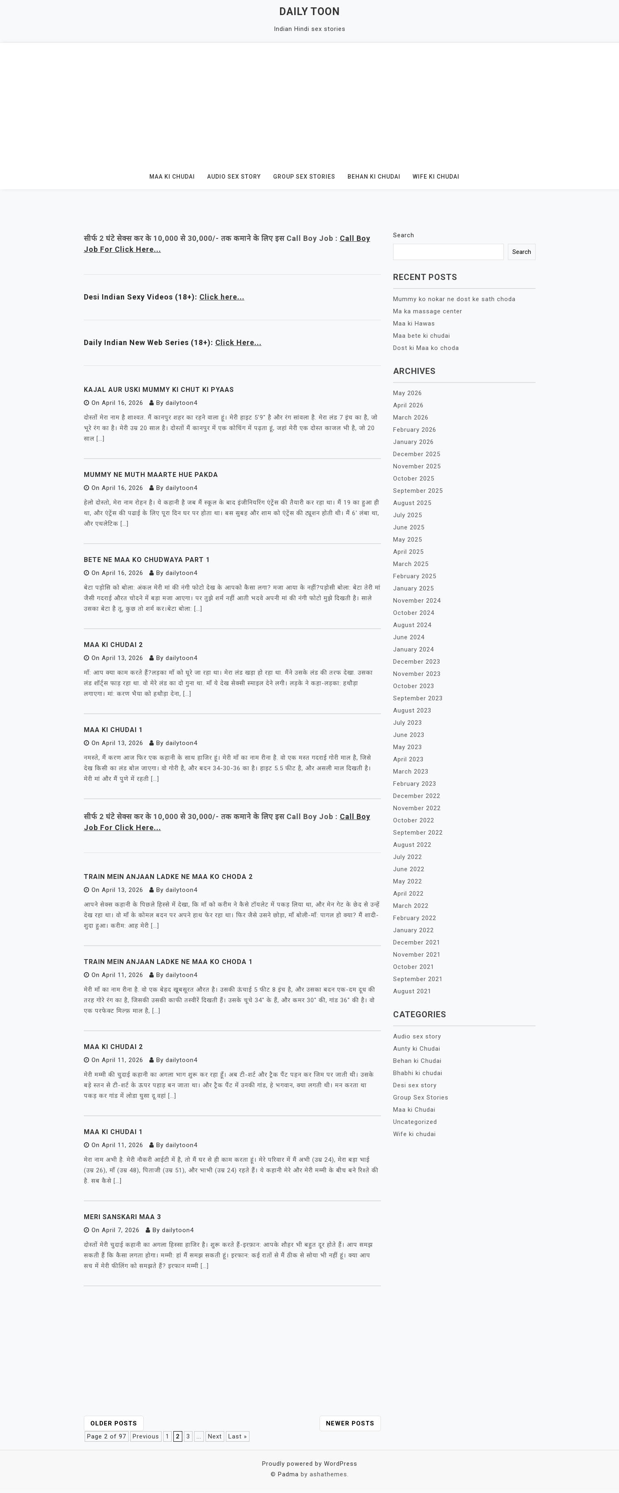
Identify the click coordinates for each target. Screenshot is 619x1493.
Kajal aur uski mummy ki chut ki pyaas (159, 389)
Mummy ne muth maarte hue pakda (151, 475)
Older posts (113, 1423)
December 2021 (416, 942)
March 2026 (411, 417)
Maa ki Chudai (172, 176)
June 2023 (408, 735)
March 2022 (411, 905)
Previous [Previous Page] (146, 1436)
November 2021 (417, 954)
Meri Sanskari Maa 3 (122, 1217)
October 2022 (413, 820)
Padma (288, 1474)
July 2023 (407, 722)
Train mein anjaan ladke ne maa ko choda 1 (168, 962)
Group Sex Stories (304, 176)
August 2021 (412, 991)
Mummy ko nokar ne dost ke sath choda (454, 299)
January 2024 (413, 649)
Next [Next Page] (215, 1436)
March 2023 (411, 771)
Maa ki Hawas (414, 323)
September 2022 (418, 832)
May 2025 (407, 539)
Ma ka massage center (427, 311)
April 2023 (408, 759)
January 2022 (413, 930)
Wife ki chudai (436, 176)
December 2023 (416, 661)
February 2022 (414, 918)
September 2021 (418, 979)
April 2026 (408, 405)
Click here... (222, 297)
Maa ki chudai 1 (113, 1132)
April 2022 (408, 893)
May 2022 (407, 881)
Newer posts (350, 1423)
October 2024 (413, 612)
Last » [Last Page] (237, 1436)
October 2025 (413, 478)
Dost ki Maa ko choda (426, 348)
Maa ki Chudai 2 (113, 645)
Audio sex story (234, 176)
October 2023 (413, 686)
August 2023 (412, 710)
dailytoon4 (181, 403)
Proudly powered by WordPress (309, 1463)
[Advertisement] (310, 104)
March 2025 (411, 564)
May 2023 (407, 747)
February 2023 (414, 783)
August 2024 (412, 625)
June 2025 (408, 527)
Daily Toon (309, 11)
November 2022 (417, 808)
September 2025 (418, 490)
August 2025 (412, 503)
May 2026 (407, 393)
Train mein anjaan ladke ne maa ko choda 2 (168, 877)
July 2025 (407, 515)
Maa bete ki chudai (421, 335)
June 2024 (408, 637)
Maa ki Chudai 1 (113, 730)
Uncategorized (415, 1122)
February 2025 (414, 576)
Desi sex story (415, 1085)
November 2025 (417, 466)
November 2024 (417, 600)
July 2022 (407, 857)
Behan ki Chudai (374, 176)
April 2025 (408, 551)
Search (403, 235)
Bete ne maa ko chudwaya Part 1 (147, 560)
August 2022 (412, 844)
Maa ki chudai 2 (113, 1047)
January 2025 (413, 588)
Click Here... (238, 342)
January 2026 (413, 442)
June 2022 (408, 869)
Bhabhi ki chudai (417, 1073)
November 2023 (417, 674)
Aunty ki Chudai (416, 1048)
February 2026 (414, 429)
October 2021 (413, 967)
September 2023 (418, 698)
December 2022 (416, 796)
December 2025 (416, 454)
